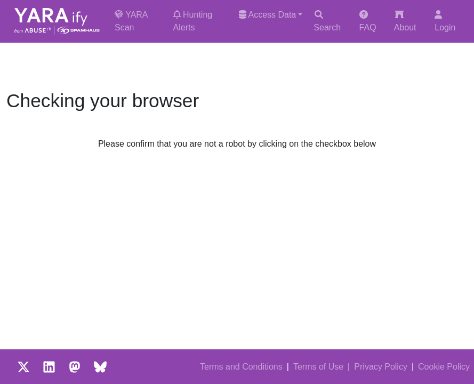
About (405, 21)
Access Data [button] (267, 14)
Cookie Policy (444, 366)
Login (445, 21)
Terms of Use (318, 366)
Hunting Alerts (193, 21)
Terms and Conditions (241, 366)
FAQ (367, 21)
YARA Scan (131, 21)
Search (327, 21)
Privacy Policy (380, 366)
